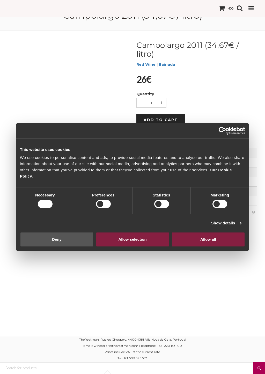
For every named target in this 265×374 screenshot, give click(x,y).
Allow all (208, 239)
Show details (223, 223)
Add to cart (161, 120)
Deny (57, 239)
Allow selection (132, 239)
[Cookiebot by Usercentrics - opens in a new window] (222, 131)
